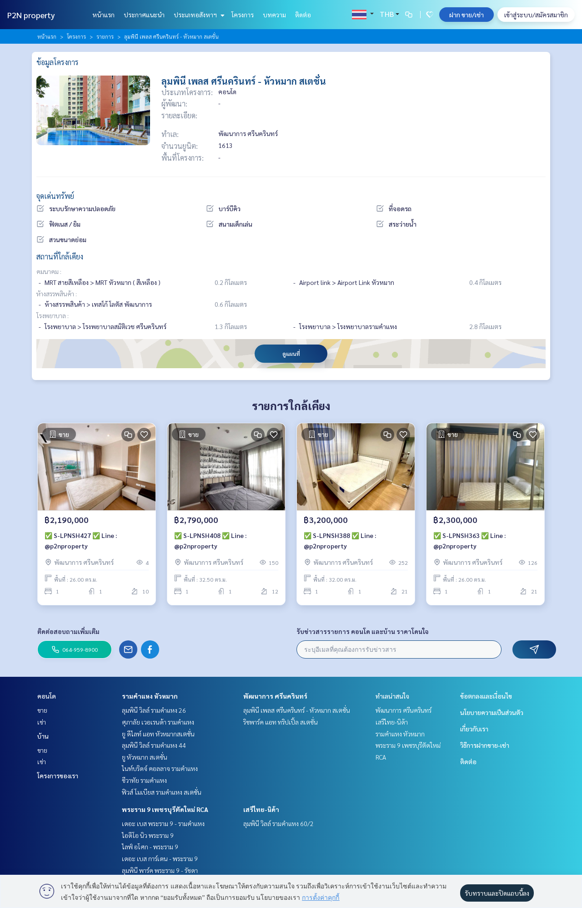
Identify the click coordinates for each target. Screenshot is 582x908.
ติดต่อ (303, 14)
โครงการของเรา (57, 775)
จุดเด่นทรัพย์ (55, 196)
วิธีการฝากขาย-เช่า (484, 745)
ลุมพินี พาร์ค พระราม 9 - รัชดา (160, 870)
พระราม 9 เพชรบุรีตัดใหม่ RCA (165, 809)
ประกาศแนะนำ (144, 14)
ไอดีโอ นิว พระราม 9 (148, 835)
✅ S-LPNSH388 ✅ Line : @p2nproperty (340, 541)
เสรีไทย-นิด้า (261, 809)
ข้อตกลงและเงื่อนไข (486, 696)
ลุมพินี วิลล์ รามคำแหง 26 (154, 710)
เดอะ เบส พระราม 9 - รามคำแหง (163, 823)
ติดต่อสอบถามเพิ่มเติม (68, 631)
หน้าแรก (103, 14)
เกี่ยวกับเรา (474, 729)
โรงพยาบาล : (52, 315)
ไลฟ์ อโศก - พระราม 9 (150, 846)
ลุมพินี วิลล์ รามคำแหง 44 (154, 745)
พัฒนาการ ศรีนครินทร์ (275, 696)
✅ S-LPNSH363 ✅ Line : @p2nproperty (469, 541)
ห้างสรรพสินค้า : (56, 293)
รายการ (105, 36)
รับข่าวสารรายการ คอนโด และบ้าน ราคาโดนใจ (362, 631)
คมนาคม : (48, 271)
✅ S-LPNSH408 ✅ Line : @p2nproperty (210, 541)
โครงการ (242, 14)
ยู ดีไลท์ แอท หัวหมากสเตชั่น (158, 734)
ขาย (42, 710)
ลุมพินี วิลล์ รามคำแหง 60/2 (278, 823)
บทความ (274, 14)
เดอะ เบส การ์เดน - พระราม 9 (160, 858)
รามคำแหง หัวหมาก (150, 696)
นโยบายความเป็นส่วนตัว (491, 712)
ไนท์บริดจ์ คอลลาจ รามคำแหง (160, 768)
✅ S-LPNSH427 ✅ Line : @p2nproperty (81, 541)
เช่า (41, 722)
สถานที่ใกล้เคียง (59, 256)
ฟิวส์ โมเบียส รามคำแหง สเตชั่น (161, 792)
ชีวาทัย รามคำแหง (144, 780)
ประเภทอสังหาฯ (198, 14)
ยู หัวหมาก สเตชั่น (144, 757)
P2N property (31, 15)
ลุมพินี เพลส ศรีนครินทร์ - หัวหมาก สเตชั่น (296, 710)
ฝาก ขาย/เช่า (466, 14)
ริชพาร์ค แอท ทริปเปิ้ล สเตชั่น (280, 722)
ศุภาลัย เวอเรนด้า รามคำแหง (158, 722)
